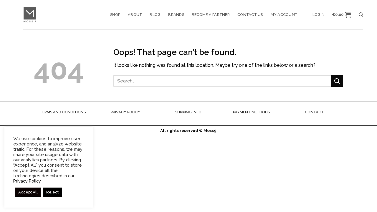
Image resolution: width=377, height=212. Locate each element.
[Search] (361, 14)
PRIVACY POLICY (125, 112)
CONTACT (314, 112)
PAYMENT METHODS (251, 112)
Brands (176, 14)
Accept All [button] (28, 192)
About (135, 14)
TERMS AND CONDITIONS (63, 112)
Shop (115, 14)
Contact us (250, 14)
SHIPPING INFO (188, 112)
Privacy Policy (27, 180)
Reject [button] (52, 192)
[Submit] (337, 81)
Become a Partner (211, 14)
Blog (155, 14)
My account (284, 14)
